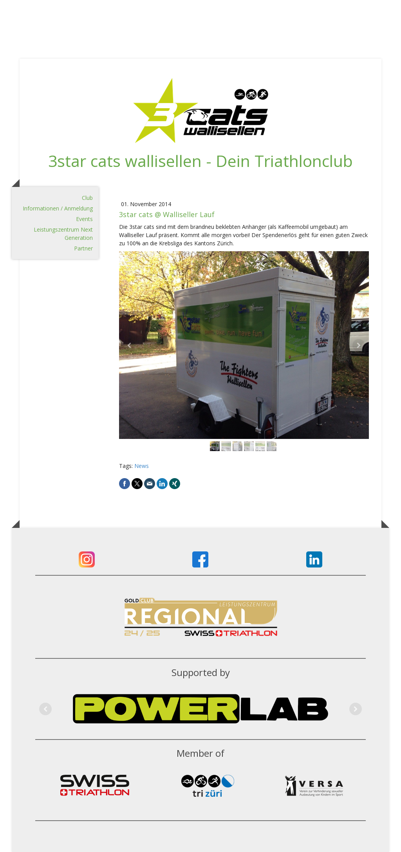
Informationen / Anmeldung (58, 208)
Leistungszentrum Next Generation (63, 233)
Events (84, 219)
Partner (83, 248)
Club (87, 197)
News (141, 466)
